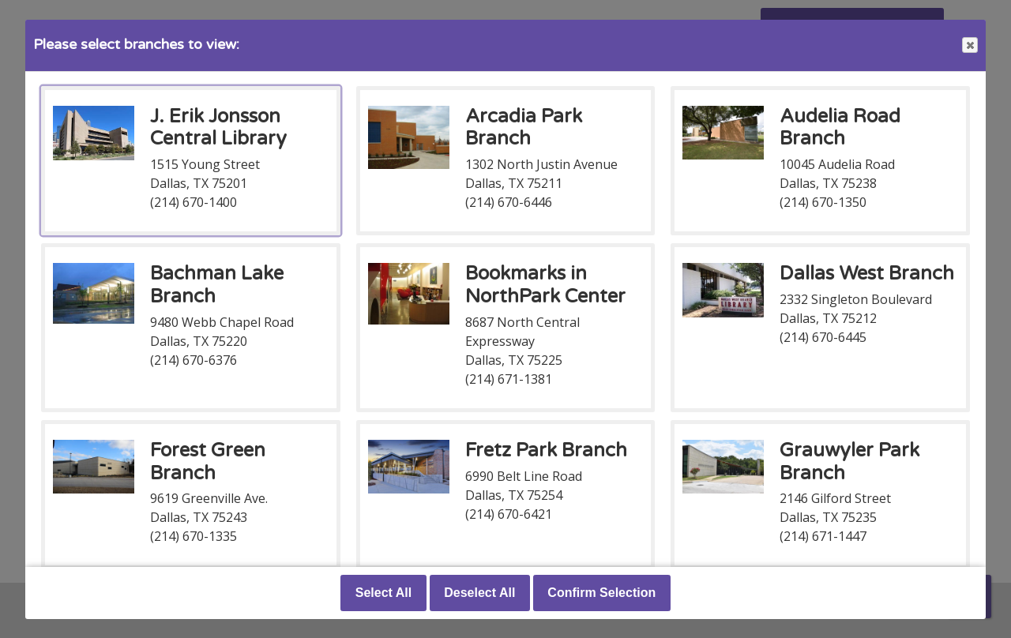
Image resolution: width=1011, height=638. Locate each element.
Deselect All (479, 592)
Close (969, 45)
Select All (383, 592)
